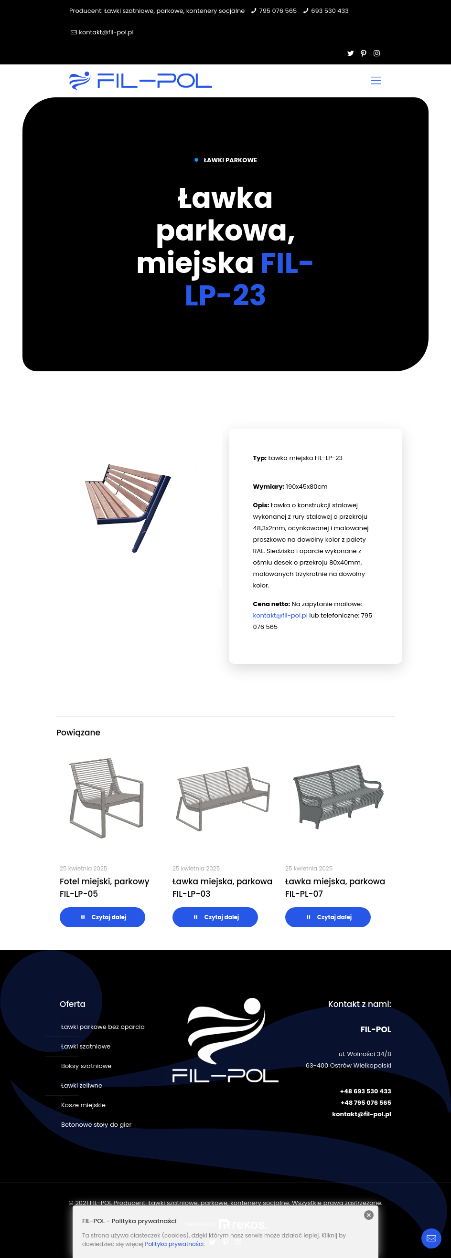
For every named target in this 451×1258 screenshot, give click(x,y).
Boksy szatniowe (86, 1065)
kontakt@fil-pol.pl (106, 32)
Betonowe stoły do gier (96, 1124)
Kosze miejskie (83, 1105)
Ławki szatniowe (85, 1046)
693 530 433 (330, 10)
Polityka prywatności (174, 1244)
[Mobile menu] (376, 81)
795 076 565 (278, 10)
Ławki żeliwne (81, 1085)
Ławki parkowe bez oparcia (103, 1026)
